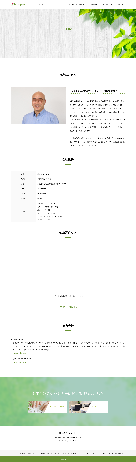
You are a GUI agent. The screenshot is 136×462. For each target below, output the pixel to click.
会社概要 (120, 4)
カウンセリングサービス (58, 453)
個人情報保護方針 (117, 453)
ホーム (15, 453)
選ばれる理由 (44, 453)
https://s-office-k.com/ (20, 353)
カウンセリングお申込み (76, 4)
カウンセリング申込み (85, 453)
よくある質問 (72, 453)
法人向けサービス (59, 4)
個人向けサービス (44, 4)
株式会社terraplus (68, 433)
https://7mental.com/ (20, 362)
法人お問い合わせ (93, 4)
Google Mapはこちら (68, 307)
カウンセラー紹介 (108, 4)
